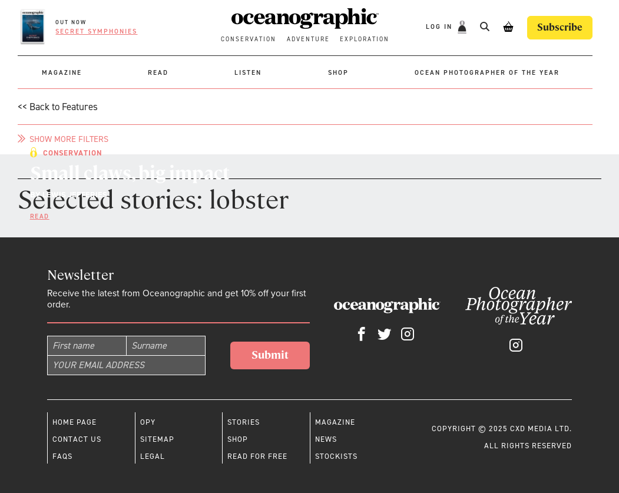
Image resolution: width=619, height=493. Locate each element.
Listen (247, 72)
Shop (338, 72)
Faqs (62, 456)
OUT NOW (71, 22)
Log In (440, 27)
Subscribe (559, 27)
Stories (243, 422)
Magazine (62, 72)
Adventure (308, 39)
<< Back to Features (58, 106)
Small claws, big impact (130, 173)
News (326, 439)
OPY (147, 422)
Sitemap (157, 439)
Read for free (257, 456)
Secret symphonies (96, 31)
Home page (74, 422)
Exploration (364, 39)
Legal (152, 456)
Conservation (248, 39)
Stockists (336, 456)
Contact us (76, 439)
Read (158, 72)
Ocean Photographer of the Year (487, 72)
